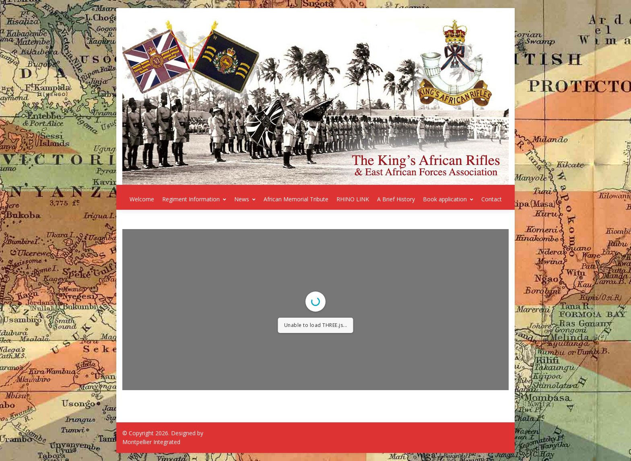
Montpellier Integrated (151, 442)
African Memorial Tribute (296, 199)
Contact (491, 199)
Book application (448, 199)
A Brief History (396, 199)
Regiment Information (194, 199)
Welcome (142, 199)
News (245, 199)
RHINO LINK (352, 199)
